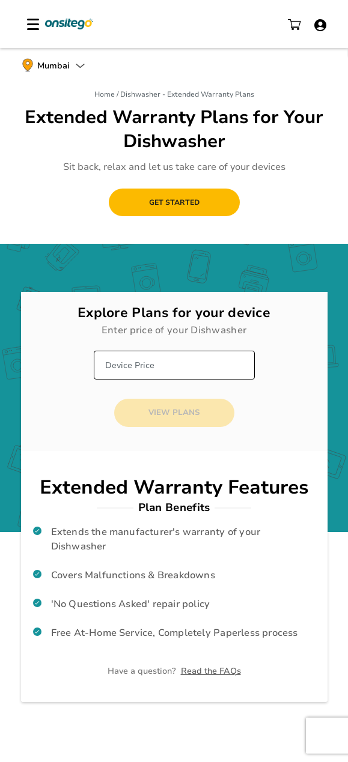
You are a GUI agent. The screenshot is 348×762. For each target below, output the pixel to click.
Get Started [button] (174, 202)
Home (105, 94)
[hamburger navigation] (33, 24)
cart (294, 24)
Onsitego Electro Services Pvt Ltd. (69, 24)
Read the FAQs (211, 671)
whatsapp (19, 671)
